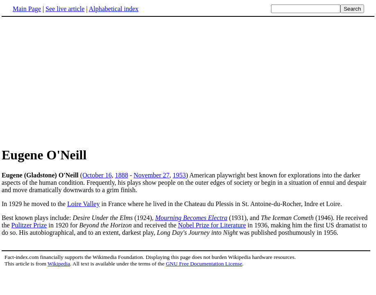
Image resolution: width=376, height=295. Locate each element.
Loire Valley (83, 203)
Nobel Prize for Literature (212, 225)
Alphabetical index (113, 8)
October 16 (97, 175)
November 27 (152, 175)
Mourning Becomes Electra (191, 217)
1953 (179, 175)
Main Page (27, 8)
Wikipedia (59, 264)
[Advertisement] (188, 81)
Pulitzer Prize (29, 225)
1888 (121, 175)
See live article (65, 8)
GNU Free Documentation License (204, 264)
